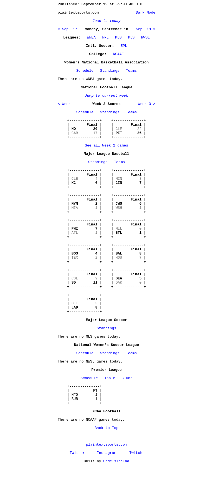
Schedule (84, 71)
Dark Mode (144, 13)
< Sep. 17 (67, 29)
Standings (110, 71)
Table (109, 378)
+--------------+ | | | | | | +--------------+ (84, 129)
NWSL (145, 37)
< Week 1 (66, 104)
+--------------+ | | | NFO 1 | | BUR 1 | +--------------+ (84, 394)
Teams (131, 71)
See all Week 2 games (106, 145)
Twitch (135, 453)
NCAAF (118, 54)
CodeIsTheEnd (116, 461)
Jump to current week (106, 96)
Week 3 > (146, 104)
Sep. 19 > (145, 29)
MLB (118, 37)
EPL (124, 46)
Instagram (106, 453)
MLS (131, 37)
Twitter (77, 453)
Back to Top (106, 428)
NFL (105, 37)
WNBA (91, 37)
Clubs (127, 378)
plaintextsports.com (106, 445)
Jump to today (106, 21)
